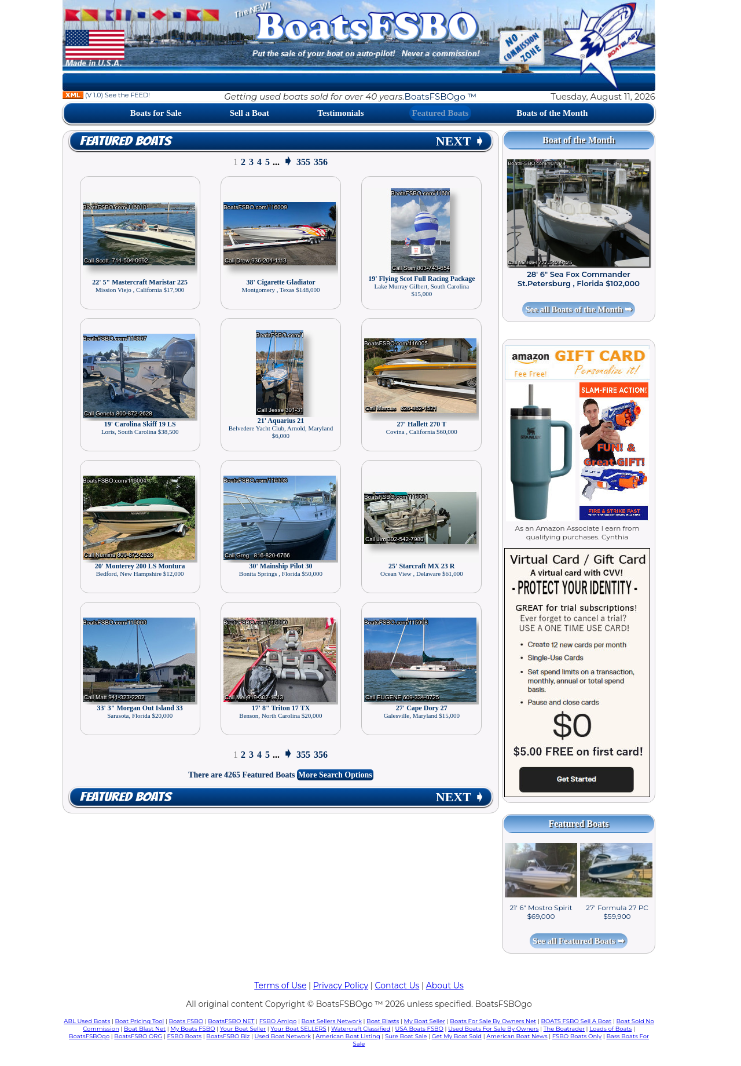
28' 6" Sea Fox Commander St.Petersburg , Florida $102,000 (579, 278)
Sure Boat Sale (406, 1036)
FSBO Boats (184, 1036)
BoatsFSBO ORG (138, 1036)
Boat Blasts (382, 1021)
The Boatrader (564, 1028)
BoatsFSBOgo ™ (440, 96)
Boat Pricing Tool (139, 1021)
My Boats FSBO (192, 1028)
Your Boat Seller (243, 1028)
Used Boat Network (283, 1036)
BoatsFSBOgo (89, 1036)
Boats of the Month (552, 113)
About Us (445, 985)
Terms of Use (280, 985)
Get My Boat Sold (457, 1036)
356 (321, 162)
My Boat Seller (425, 1021)
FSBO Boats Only (576, 1036)
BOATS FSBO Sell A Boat (576, 1021)
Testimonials (340, 113)
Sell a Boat (249, 113)
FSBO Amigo (278, 1021)
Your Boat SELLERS (298, 1028)
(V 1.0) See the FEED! (106, 95)
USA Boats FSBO (419, 1028)
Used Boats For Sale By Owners (493, 1028)
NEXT (460, 141)
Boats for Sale (156, 113)
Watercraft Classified (360, 1028)
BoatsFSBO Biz (228, 1036)
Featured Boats (440, 113)
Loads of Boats (610, 1028)
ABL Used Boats (87, 1021)
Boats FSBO (186, 1021)
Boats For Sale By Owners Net (493, 1021)
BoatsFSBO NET (231, 1021)
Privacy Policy (340, 985)
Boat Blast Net (145, 1028)
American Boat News (516, 1036)
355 (303, 162)
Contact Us (397, 985)
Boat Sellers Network (331, 1021)
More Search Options (335, 775)
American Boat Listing (348, 1036)
